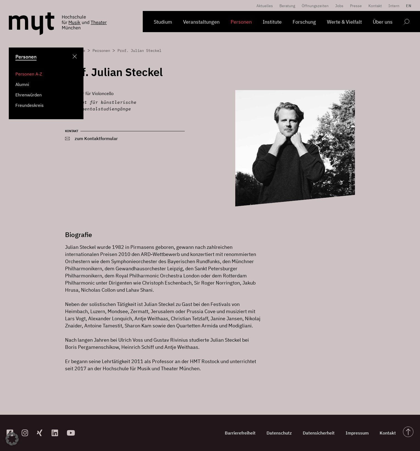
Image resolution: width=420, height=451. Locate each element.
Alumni (22, 84)
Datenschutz (279, 433)
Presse (356, 5)
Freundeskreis (29, 105)
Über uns (383, 22)
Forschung (304, 22)
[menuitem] (407, 5)
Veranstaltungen (201, 22)
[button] (12, 439)
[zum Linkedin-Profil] (57, 432)
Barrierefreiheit (240, 433)
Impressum (357, 433)
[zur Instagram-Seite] (27, 432)
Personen (241, 22)
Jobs (339, 5)
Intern (393, 5)
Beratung (287, 5)
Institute (272, 22)
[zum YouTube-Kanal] (72, 432)
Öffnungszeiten (315, 5)
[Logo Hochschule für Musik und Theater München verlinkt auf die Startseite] (31, 23)
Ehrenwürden (28, 95)
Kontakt (375, 5)
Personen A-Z (28, 74)
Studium (163, 22)
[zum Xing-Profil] (42, 432)
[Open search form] (406, 22)
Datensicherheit (319, 433)
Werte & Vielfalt (344, 22)
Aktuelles (264, 5)
